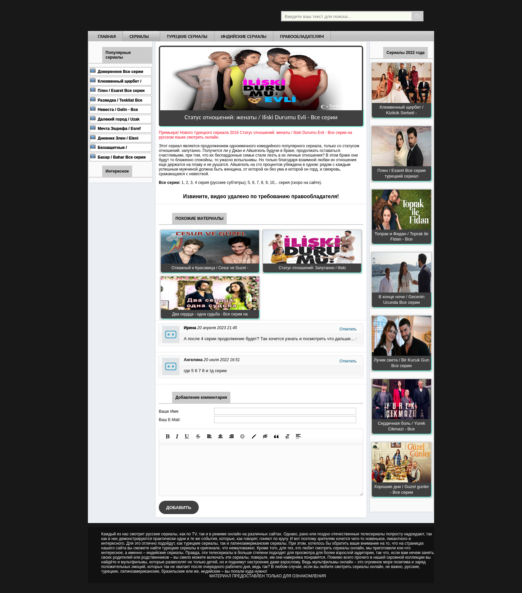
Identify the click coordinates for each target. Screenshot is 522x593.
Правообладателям (302, 36)
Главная (107, 36)
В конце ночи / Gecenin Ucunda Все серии (401, 299)
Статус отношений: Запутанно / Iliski (312, 268)
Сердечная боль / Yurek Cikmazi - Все (401, 426)
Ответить (348, 329)
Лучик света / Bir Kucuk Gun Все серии (401, 362)
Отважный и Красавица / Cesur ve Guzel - (209, 268)
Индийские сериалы (244, 36)
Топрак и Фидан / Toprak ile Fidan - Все (401, 236)
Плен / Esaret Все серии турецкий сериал (402, 173)
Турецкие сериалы (187, 36)
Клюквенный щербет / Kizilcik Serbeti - (401, 110)
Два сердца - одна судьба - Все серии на (210, 314)
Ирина (190, 327)
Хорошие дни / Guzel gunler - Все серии (401, 489)
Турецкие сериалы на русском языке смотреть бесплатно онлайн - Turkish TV (149, 15)
